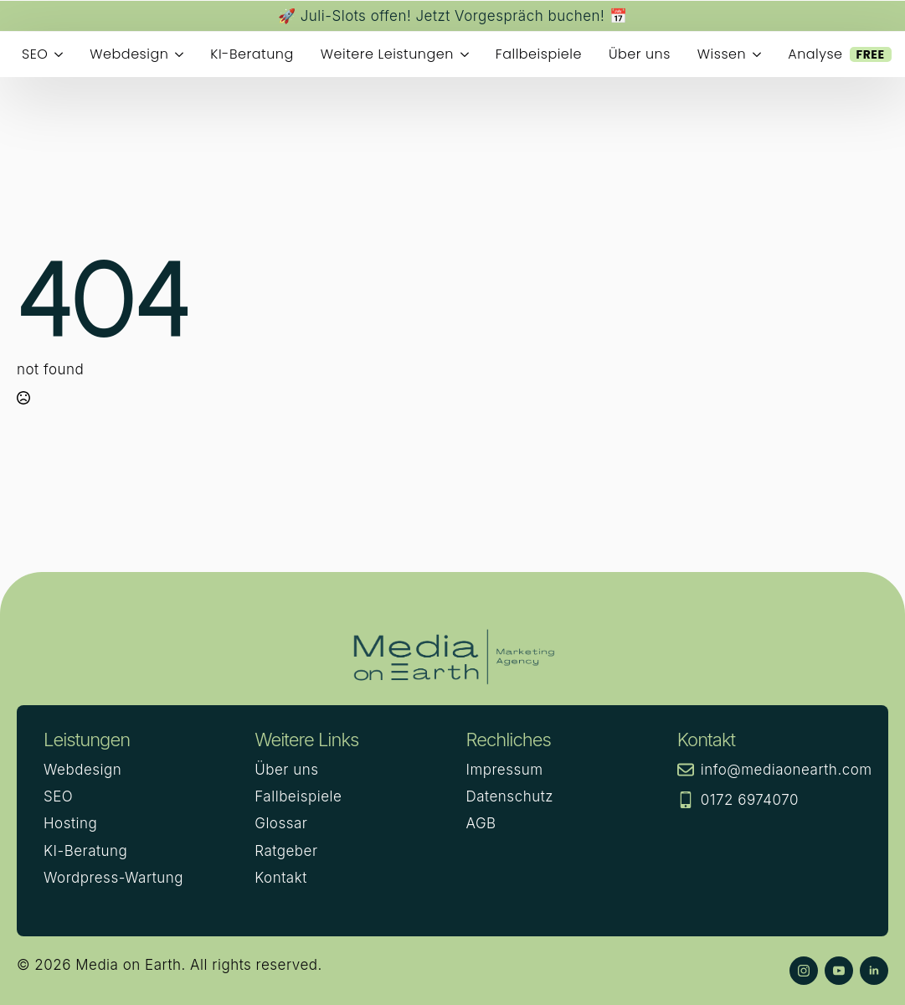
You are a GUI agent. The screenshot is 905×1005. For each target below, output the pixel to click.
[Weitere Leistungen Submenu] (468, 54)
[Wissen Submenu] (760, 54)
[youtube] (839, 970)
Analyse (839, 54)
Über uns (640, 54)
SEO (35, 54)
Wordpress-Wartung (113, 877)
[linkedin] (874, 970)
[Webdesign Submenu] (182, 54)
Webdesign (129, 54)
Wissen (721, 54)
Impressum (504, 769)
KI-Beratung (251, 54)
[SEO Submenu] (62, 54)
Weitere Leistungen (387, 54)
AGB (481, 823)
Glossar (281, 823)
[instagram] (803, 970)
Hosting (70, 823)
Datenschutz (509, 796)
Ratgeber (286, 851)
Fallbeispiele (539, 54)
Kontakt (280, 877)
